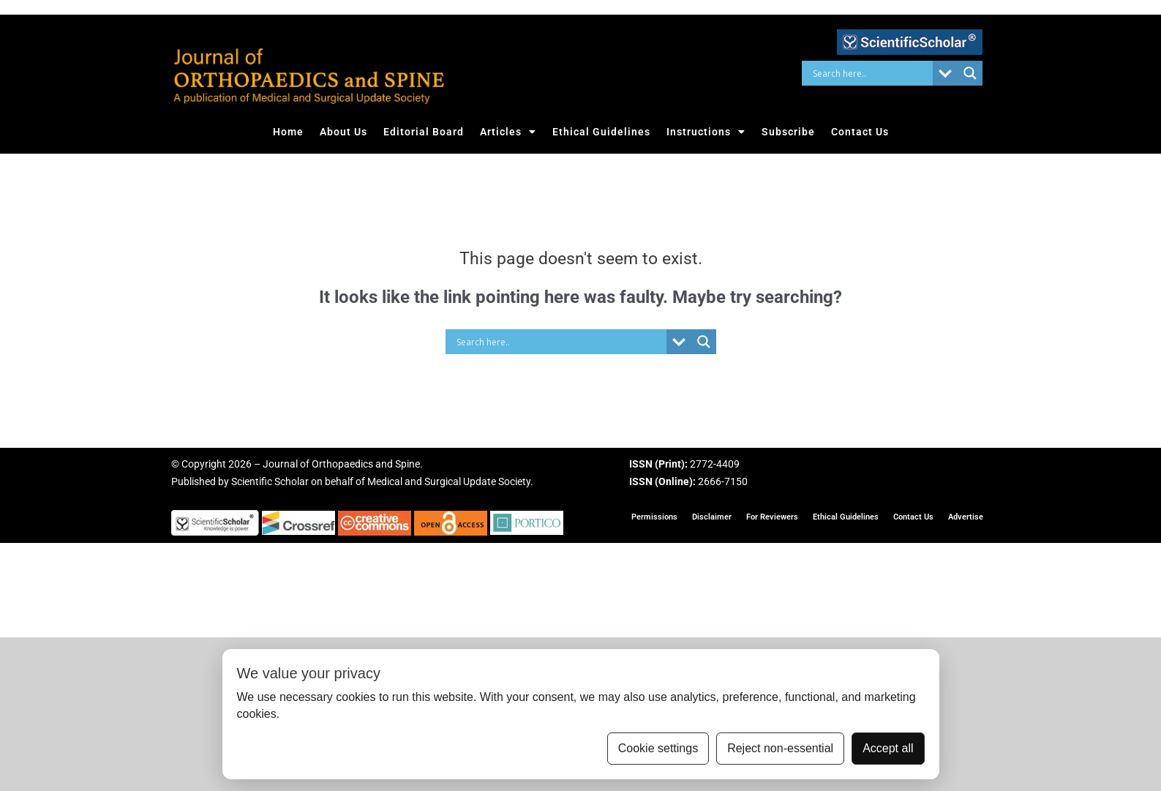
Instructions (705, 131)
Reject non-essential (780, 748)
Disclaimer (712, 517)
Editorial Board (423, 132)
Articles (508, 131)
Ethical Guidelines (601, 132)
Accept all (888, 748)
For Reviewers (772, 517)
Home (288, 132)
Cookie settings (658, 748)
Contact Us (860, 132)
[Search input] (871, 73)
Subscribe (788, 132)
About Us (343, 132)
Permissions (654, 517)
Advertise (965, 517)
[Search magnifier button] (970, 73)
